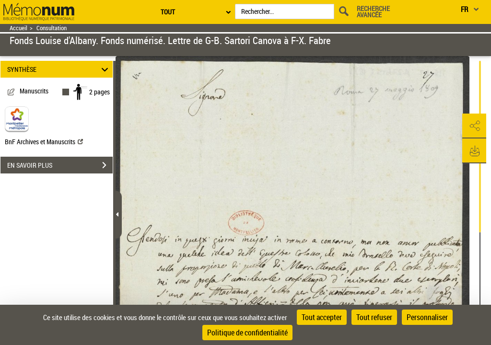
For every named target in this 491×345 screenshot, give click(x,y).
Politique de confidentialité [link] (247, 332)
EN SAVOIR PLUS (60, 165)
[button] (474, 126)
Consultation (51, 28)
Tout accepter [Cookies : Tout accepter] (322, 317)
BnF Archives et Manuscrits (44, 141)
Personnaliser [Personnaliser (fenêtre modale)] (427, 317)
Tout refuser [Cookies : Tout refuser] (374, 317)
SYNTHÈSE (59, 69)
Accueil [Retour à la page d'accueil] (18, 28)
